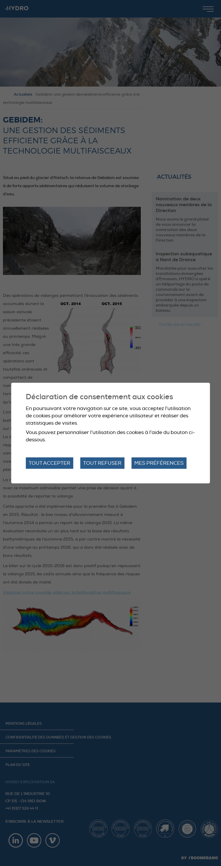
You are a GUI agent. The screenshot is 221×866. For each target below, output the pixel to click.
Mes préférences (159, 463)
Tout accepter (49, 463)
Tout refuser (102, 463)
